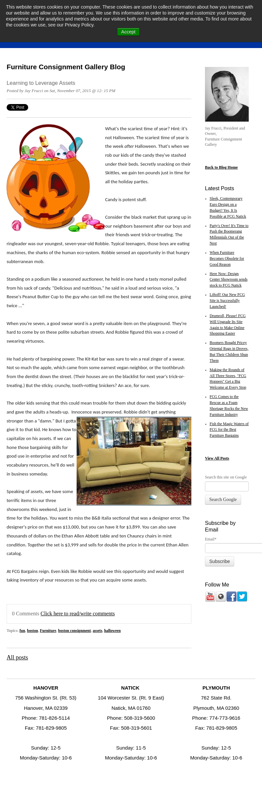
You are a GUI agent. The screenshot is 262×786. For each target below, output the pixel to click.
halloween (112, 631)
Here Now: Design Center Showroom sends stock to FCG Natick (228, 280)
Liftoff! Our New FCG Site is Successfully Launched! (227, 301)
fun (22, 631)
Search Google (223, 499)
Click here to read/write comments (77, 614)
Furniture (48, 631)
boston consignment (74, 631)
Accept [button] (128, 31)
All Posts (221, 458)
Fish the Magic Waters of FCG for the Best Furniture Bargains (229, 430)
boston (32, 631)
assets (97, 631)
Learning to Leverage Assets (41, 83)
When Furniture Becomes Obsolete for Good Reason (227, 259)
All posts (17, 657)
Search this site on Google (226, 477)
